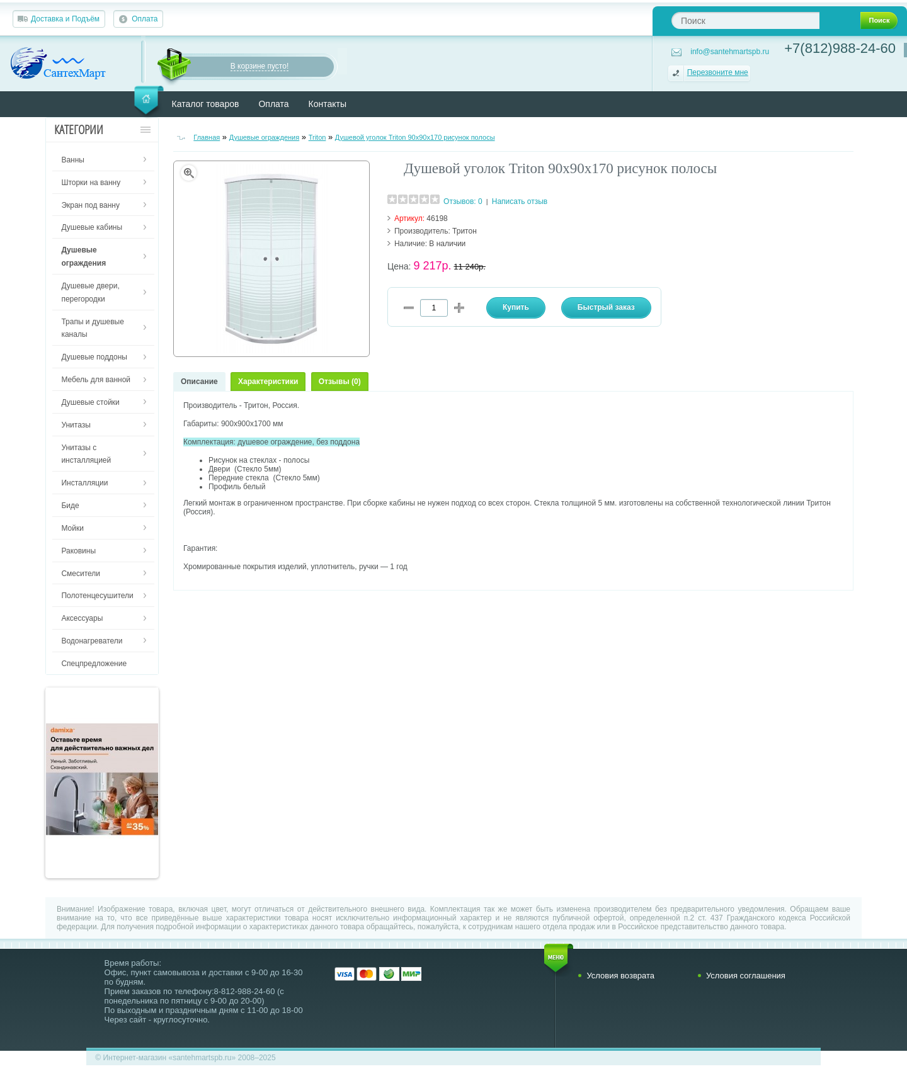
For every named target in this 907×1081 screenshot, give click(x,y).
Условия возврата (620, 975)
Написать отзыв (519, 201)
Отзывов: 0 (462, 201)
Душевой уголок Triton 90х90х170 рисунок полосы (415, 137)
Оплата (144, 18)
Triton (317, 137)
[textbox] (745, 20)
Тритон (464, 231)
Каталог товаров (205, 104)
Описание (199, 381)
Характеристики (268, 381)
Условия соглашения (745, 975)
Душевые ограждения (264, 137)
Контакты (327, 104)
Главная (206, 137)
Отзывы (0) (340, 381)
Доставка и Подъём (65, 18)
